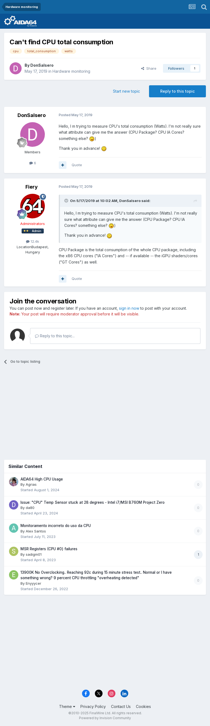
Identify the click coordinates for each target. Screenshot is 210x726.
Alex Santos (36, 531)
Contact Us (121, 706)
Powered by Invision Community (105, 718)
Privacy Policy (93, 706)
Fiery (31, 187)
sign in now (129, 308)
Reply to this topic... (55, 335)
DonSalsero (42, 65)
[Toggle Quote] (66, 200)
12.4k (32, 241)
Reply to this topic (177, 91)
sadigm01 (34, 554)
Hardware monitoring (71, 71)
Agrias (31, 484)
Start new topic (126, 91)
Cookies (143, 706)
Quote (77, 165)
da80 (30, 507)
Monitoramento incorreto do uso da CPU (56, 525)
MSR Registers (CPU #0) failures (49, 549)
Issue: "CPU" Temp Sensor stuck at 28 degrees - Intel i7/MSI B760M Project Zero (93, 502)
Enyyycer (33, 583)
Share (148, 68)
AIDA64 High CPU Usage (42, 479)
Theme (67, 706)
